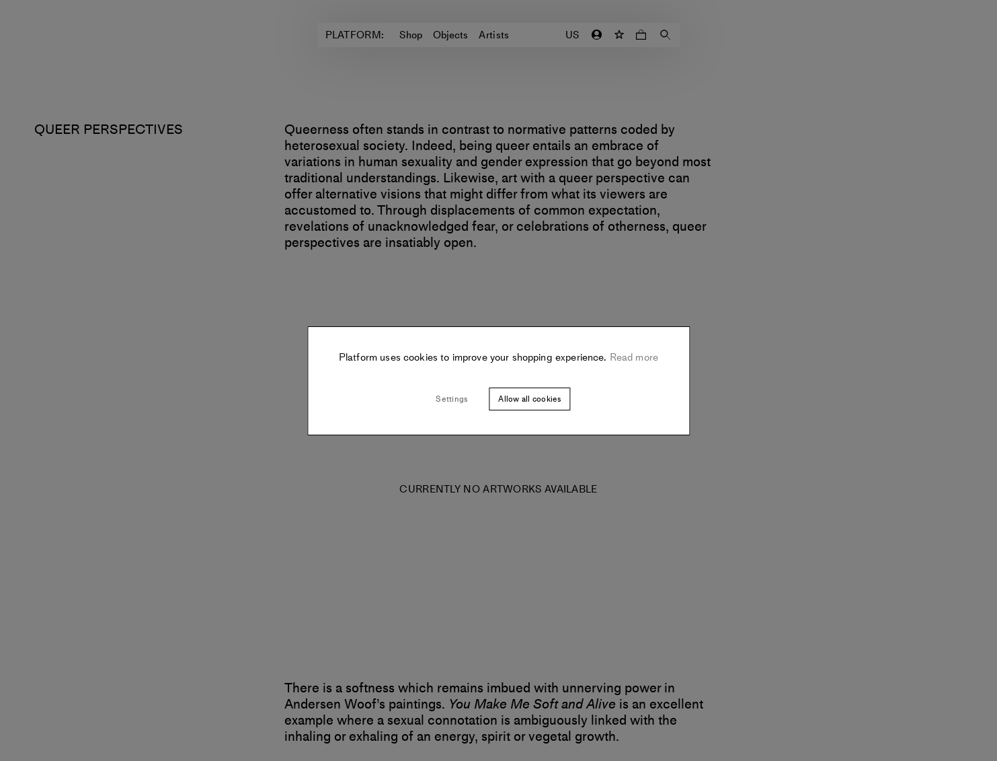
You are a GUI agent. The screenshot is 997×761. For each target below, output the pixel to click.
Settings (451, 399)
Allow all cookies (529, 399)
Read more (633, 357)
